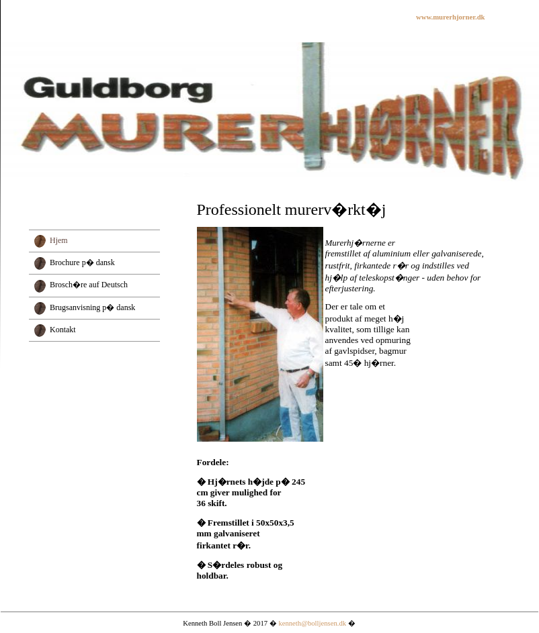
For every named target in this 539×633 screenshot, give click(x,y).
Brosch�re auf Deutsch (89, 284)
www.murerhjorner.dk (450, 17)
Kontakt (63, 329)
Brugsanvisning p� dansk (92, 307)
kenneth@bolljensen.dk (312, 623)
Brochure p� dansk (82, 262)
